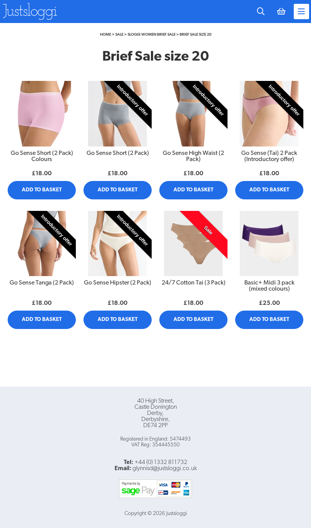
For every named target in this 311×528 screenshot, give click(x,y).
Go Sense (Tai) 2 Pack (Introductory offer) (269, 156)
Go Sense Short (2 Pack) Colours (42, 156)
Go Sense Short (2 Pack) (118, 153)
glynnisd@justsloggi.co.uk (165, 468)
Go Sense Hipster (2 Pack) (117, 283)
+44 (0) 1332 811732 (160, 462)
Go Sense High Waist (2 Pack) (193, 156)
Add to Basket (42, 190)
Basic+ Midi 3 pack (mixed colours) (269, 286)
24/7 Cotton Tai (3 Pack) (194, 283)
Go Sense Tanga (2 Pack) (42, 283)
